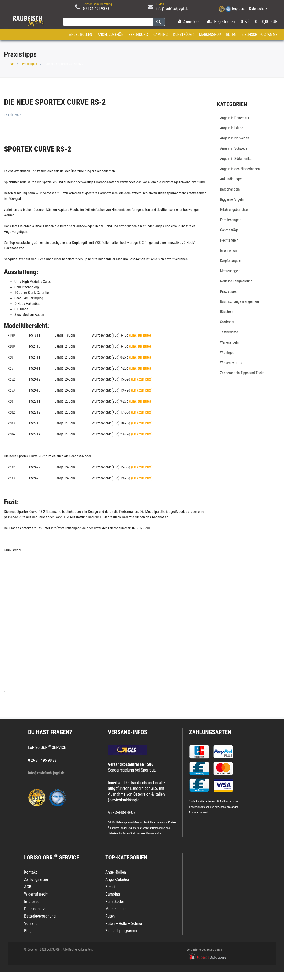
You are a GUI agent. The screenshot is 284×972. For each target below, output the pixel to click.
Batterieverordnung (40, 916)
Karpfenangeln (230, 261)
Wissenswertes (231, 363)
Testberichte (229, 332)
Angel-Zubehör (110, 34)
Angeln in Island (231, 128)
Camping (160, 34)
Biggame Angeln (232, 199)
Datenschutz (258, 9)
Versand (31, 923)
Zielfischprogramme (259, 34)
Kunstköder (183, 34)
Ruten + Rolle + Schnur (124, 923)
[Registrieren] (221, 22)
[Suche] (158, 22)
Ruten (231, 34)
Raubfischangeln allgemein (239, 301)
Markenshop (210, 34)
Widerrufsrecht (36, 894)
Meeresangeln (230, 271)
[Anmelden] (189, 22)
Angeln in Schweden (234, 148)
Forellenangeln (230, 220)
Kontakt (30, 872)
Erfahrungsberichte (234, 210)
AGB (27, 886)
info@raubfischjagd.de (172, 9)
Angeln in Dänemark (234, 118)
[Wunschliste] (245, 22)
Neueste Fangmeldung (236, 281)
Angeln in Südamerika (236, 159)
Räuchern (227, 312)
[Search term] (107, 22)
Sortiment (227, 322)
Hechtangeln (229, 240)
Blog (27, 930)
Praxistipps (29, 64)
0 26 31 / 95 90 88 (96, 9)
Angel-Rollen (80, 34)
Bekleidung (138, 34)
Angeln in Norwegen (234, 138)
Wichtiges (227, 352)
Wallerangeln (229, 342)
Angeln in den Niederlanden (240, 169)
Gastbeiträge (229, 230)
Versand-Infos (153, 833)
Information (228, 250)
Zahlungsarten (210, 732)
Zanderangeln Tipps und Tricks (242, 373)
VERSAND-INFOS (127, 732)
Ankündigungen (231, 179)
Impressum (240, 9)
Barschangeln (230, 189)
